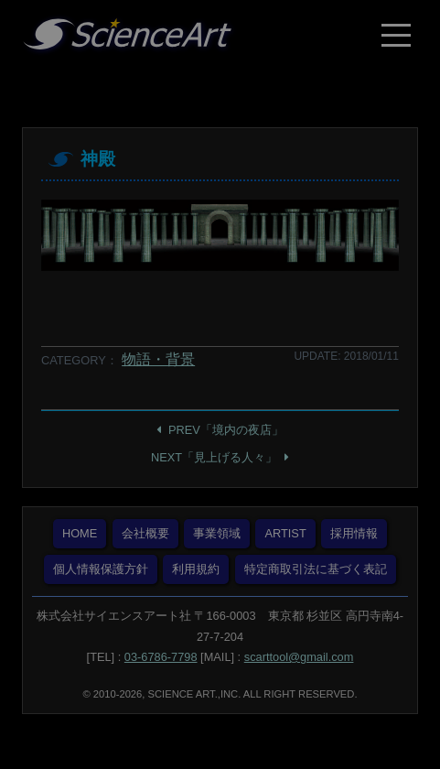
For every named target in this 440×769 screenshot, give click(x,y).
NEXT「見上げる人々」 (214, 457)
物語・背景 (158, 359)
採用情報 (354, 533)
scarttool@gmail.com (299, 657)
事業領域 (217, 533)
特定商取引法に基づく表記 (315, 569)
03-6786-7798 (161, 657)
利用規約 (196, 569)
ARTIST (285, 533)
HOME (79, 533)
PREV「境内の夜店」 (226, 430)
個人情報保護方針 (100, 569)
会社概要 (145, 533)
